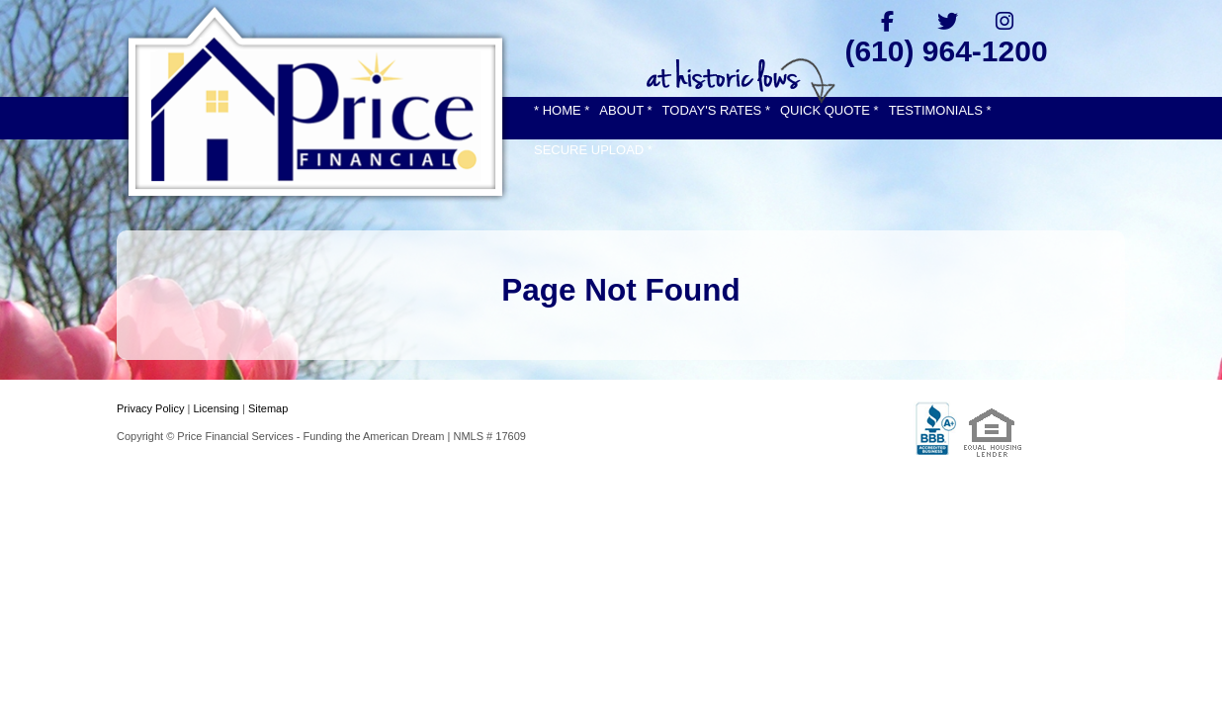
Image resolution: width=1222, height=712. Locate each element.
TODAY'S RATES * (716, 110)
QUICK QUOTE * (829, 110)
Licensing (215, 408)
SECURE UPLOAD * (593, 149)
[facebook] (887, 21)
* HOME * (561, 110)
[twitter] (946, 21)
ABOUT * (625, 110)
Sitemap (268, 408)
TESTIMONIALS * (940, 110)
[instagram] (1005, 21)
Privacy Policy (150, 408)
